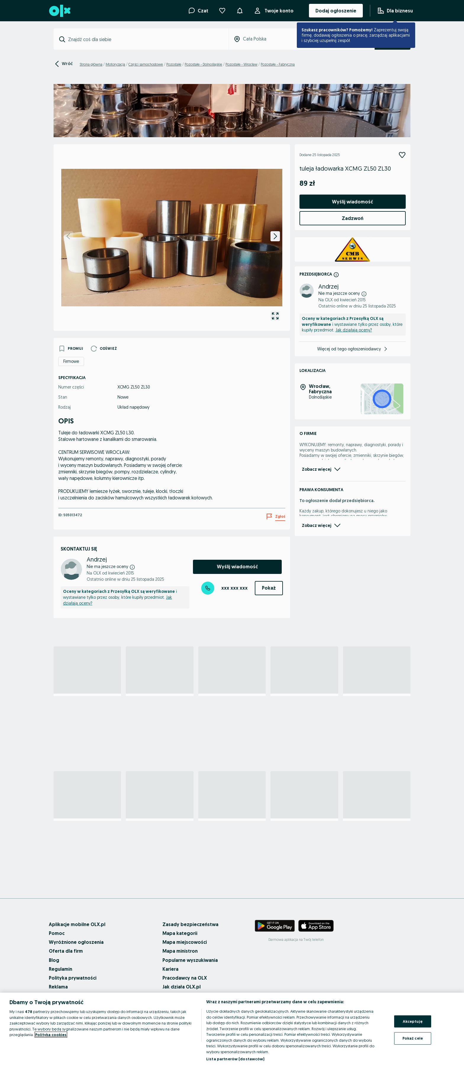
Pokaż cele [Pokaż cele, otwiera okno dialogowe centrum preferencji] (412, 1038)
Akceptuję (413, 1021)
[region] (232, 1030)
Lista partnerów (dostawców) (235, 1058)
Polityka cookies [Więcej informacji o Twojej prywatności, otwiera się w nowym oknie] (51, 1034)
